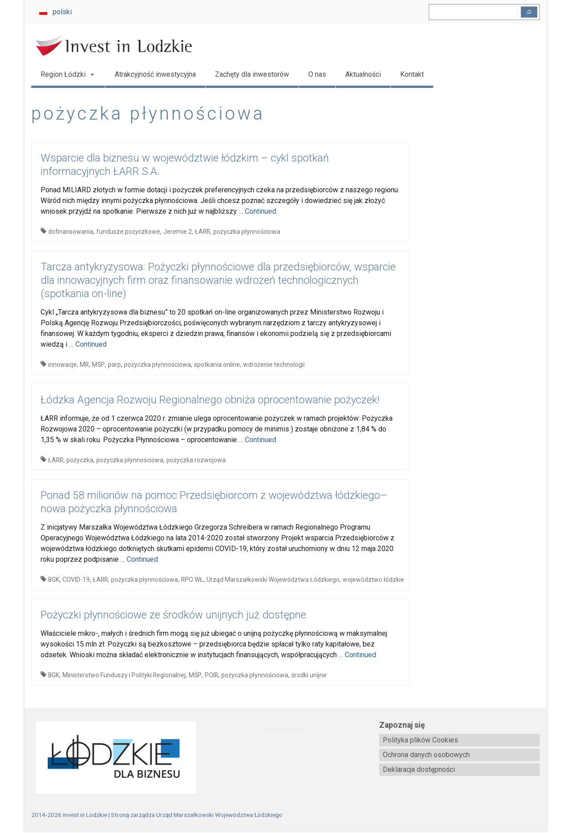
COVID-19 (76, 579)
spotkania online (217, 364)
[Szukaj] (529, 12)
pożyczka (79, 460)
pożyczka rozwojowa (196, 460)
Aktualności (363, 74)
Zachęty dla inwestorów (252, 74)
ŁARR (202, 231)
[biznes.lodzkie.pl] (111, 758)
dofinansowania (70, 231)
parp (114, 364)
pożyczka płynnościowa (246, 231)
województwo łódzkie (373, 579)
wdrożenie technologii (274, 364)
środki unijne (309, 675)
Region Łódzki (68, 74)
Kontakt (412, 74)
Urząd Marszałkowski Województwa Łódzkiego (273, 579)
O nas (317, 74)
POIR (211, 675)
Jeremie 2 (177, 231)
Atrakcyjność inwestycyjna (155, 74)
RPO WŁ (192, 579)
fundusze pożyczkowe (128, 231)
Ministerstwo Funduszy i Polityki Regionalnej (124, 675)
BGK (53, 579)
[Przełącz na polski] (55, 12)
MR (84, 364)
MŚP (98, 364)
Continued (260, 211)
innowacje (62, 364)
